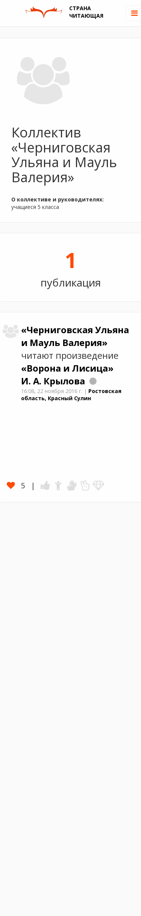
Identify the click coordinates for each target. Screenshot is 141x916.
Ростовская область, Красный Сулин (71, 394)
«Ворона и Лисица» (67, 368)
